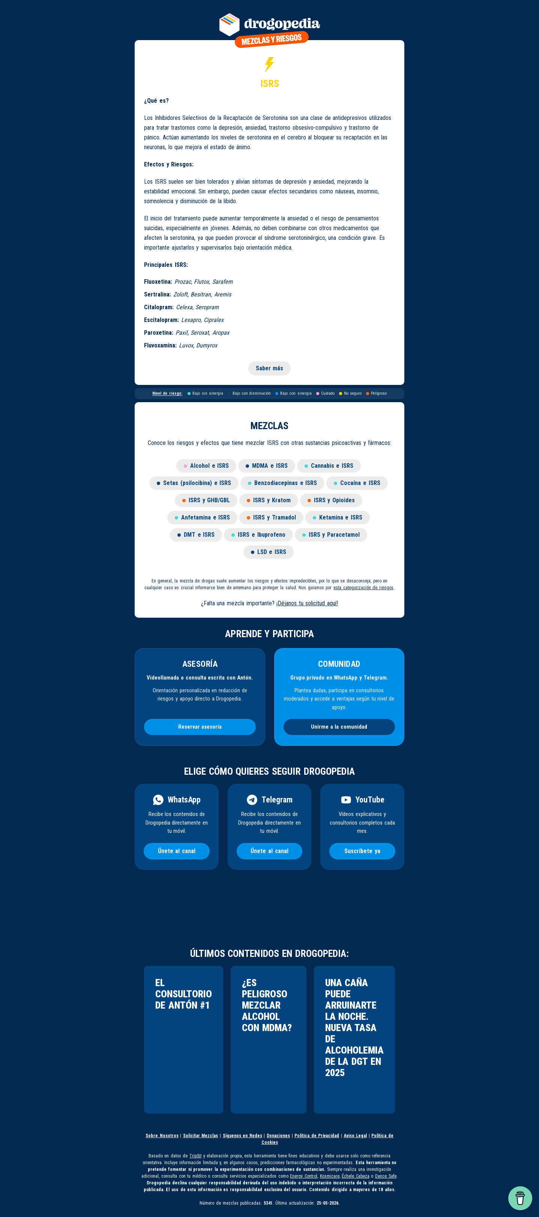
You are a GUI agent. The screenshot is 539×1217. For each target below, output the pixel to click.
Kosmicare (329, 1176)
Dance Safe (385, 1176)
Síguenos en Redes (242, 1135)
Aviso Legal (355, 1135)
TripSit (195, 1156)
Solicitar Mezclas (200, 1135)
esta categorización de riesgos (363, 587)
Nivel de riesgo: (167, 393)
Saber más (270, 368)
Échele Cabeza (355, 1176)
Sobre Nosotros (162, 1135)
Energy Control (303, 1176)
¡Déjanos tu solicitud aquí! (307, 603)
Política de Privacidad (316, 1135)
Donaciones (278, 1135)
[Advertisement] (265, 912)
